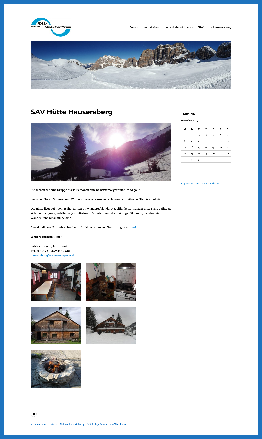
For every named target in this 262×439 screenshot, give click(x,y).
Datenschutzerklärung (208, 183)
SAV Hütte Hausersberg (214, 27)
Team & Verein (151, 27)
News (134, 27)
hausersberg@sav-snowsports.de (53, 255)
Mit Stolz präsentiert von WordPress (106, 424)
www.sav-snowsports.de (44, 424)
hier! (133, 227)
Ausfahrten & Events (179, 27)
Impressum (187, 183)
